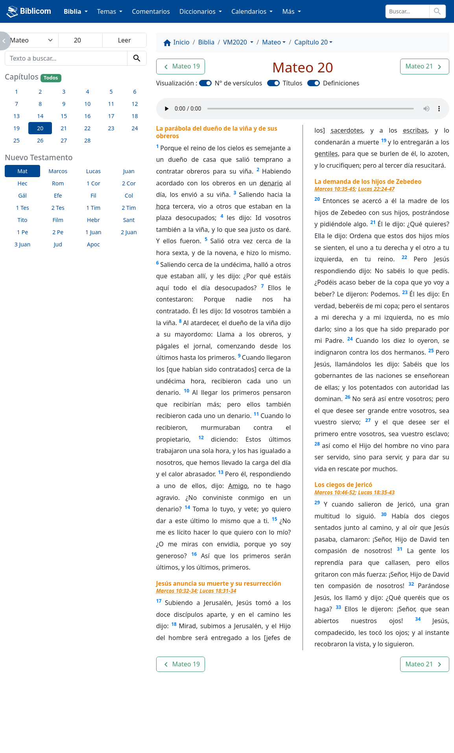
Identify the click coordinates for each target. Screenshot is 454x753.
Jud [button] (58, 244)
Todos (51, 77)
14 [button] (40, 116)
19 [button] (16, 128)
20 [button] (40, 128)
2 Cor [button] (129, 183)
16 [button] (87, 116)
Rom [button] (58, 183)
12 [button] (135, 103)
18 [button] (135, 116)
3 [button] (63, 91)
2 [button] (40, 91)
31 (399, 549)
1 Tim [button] (93, 207)
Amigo (237, 485)
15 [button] (64, 116)
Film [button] (57, 220)
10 (186, 390)
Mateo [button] (271, 42)
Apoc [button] (93, 244)
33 (338, 607)
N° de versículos (238, 83)
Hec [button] (23, 183)
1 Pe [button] (22, 232)
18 (174, 624)
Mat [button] (22, 171)
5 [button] (111, 91)
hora (163, 206)
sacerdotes (347, 130)
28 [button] (87, 140)
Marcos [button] (57, 171)
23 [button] (111, 128)
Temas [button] (107, 11)
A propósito (103, 725)
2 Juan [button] (129, 232)
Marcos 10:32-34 (176, 590)
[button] (180, 66)
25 (431, 350)
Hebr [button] (93, 220)
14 (187, 507)
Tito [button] (23, 220)
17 (159, 601)
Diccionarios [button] (198, 11)
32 (411, 584)
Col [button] (129, 195)
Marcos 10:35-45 (334, 188)
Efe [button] (58, 195)
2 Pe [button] (57, 232)
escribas (415, 130)
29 (317, 502)
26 (348, 397)
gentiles (326, 153)
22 (404, 257)
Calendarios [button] (249, 11)
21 (373, 222)
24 (350, 338)
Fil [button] (93, 195)
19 (383, 140)
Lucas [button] (93, 171)
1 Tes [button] (22, 207)
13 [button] (16, 116)
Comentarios (151, 11)
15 (274, 519)
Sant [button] (129, 220)
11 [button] (111, 103)
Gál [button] (22, 195)
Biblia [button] (73, 11)
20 (317, 199)
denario (271, 183)
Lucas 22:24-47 (376, 188)
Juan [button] (129, 171)
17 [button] (111, 116)
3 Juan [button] (23, 244)
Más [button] (289, 11)
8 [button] (40, 103)
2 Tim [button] (129, 207)
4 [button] (87, 91)
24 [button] (135, 128)
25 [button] (16, 140)
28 (317, 443)
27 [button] (64, 140)
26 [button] (40, 140)
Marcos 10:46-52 (334, 492)
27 (368, 420)
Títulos (293, 83)
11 (256, 414)
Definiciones (341, 83)
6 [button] (135, 91)
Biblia (206, 42)
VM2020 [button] (236, 42)
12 (201, 437)
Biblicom (28, 12)
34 (418, 619)
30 (384, 514)
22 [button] (87, 128)
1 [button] (16, 91)
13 (220, 472)
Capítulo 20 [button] (311, 42)
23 (405, 292)
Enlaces (59, 725)
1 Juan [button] (93, 232)
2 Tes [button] (58, 207)
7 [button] (16, 103)
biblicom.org (73, 738)
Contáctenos (155, 725)
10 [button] (87, 103)
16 (194, 554)
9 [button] (63, 103)
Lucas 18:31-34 (217, 590)
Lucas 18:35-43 (376, 492)
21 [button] (64, 128)
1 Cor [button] (93, 183)
